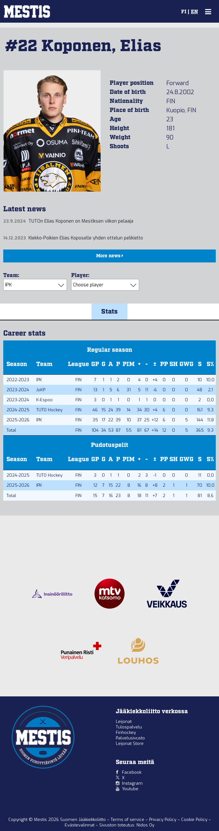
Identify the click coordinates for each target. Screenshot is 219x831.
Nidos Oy (145, 825)
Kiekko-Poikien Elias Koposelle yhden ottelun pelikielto (85, 238)
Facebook (131, 772)
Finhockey (126, 732)
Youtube (130, 789)
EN (194, 12)
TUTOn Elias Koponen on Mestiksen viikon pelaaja (80, 221)
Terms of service (128, 819)
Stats (109, 311)
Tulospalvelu (129, 727)
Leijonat (124, 721)
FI (183, 12)
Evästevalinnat (79, 825)
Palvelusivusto (130, 738)
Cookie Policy (195, 819)
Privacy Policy (163, 819)
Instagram (132, 783)
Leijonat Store (130, 743)
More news (109, 256)
